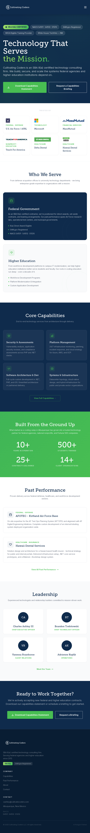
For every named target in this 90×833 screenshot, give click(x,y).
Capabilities (8, 776)
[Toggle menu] (85, 7)
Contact (6, 789)
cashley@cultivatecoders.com (16, 802)
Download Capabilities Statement (22, 87)
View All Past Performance (45, 569)
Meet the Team (45, 669)
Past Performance (10, 780)
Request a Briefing (68, 715)
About (5, 785)
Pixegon (78, 825)
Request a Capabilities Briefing (67, 87)
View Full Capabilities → (45, 398)
